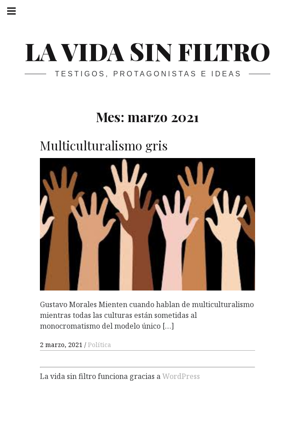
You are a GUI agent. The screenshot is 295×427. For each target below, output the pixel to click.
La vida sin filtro (147, 51)
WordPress (181, 376)
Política (99, 344)
